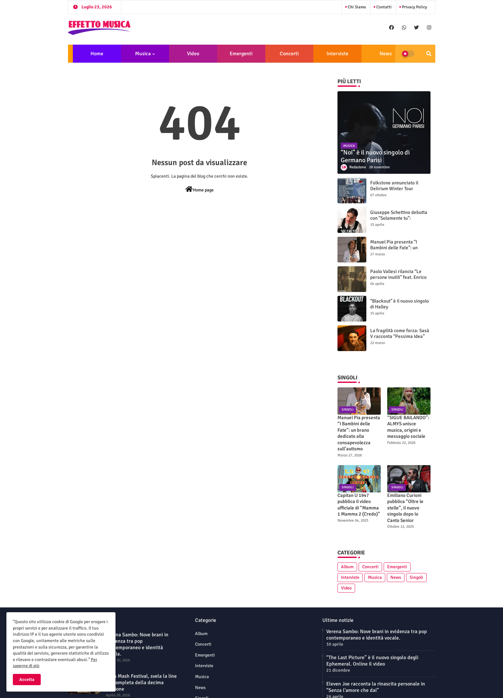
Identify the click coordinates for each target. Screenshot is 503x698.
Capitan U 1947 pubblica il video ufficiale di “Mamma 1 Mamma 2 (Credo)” (358, 504)
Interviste (337, 53)
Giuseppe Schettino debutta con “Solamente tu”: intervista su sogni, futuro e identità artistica (398, 221)
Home (96, 53)
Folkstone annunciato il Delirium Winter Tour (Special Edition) (394, 188)
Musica (143, 53)
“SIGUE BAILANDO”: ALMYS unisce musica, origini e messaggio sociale (408, 427)
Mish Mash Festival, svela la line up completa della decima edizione (141, 682)
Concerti (289, 53)
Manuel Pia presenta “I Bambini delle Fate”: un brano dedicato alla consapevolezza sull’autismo (399, 250)
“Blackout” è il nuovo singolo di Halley (399, 304)
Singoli (416, 577)
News (385, 53)
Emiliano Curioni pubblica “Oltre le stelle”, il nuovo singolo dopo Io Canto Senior (405, 507)
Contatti (383, 7)
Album (347, 567)
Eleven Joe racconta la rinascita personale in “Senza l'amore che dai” (375, 687)
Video (193, 53)
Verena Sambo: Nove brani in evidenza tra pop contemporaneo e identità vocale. (137, 644)
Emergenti (241, 53)
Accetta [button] (26, 679)
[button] (428, 53)
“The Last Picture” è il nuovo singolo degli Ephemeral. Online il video (372, 660)
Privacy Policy (414, 7)
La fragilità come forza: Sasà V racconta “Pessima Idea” (399, 333)
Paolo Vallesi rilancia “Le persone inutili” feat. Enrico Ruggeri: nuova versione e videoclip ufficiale (398, 280)
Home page (199, 189)
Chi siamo (356, 7)
